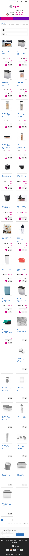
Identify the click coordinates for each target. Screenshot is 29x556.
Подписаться (20, 534)
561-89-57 (17, 15)
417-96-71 (16, 13)
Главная (3, 23)
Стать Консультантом (10, 540)
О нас (2, 540)
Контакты (14, 542)
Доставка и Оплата (22, 540)
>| (13, 520)
